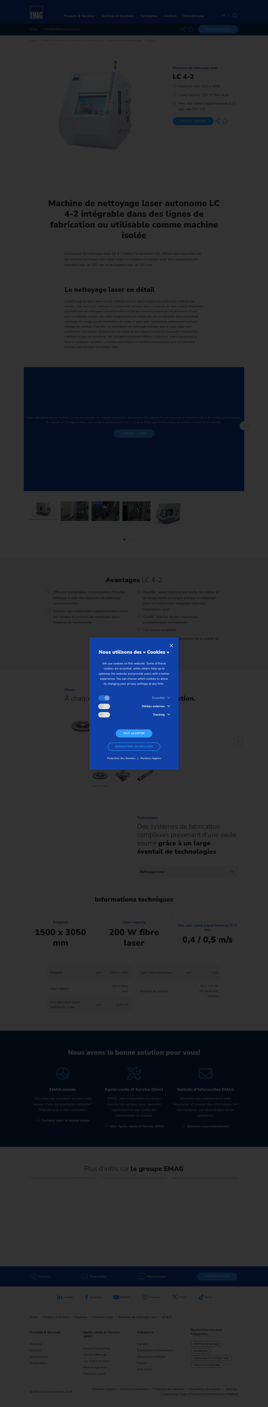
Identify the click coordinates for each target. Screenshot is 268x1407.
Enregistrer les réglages (134, 746)
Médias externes (153, 706)
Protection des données (121, 758)
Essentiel (158, 698)
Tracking (159, 715)
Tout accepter (134, 733)
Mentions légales (150, 758)
